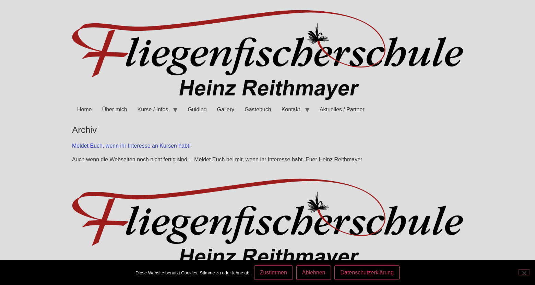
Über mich (114, 109)
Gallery (226, 109)
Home (84, 109)
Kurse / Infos (153, 109)
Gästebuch (258, 109)
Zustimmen (273, 272)
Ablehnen (313, 272)
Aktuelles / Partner (342, 109)
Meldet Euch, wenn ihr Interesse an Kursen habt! (131, 146)
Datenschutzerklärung (367, 272)
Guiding (197, 109)
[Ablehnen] (524, 272)
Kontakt (291, 109)
